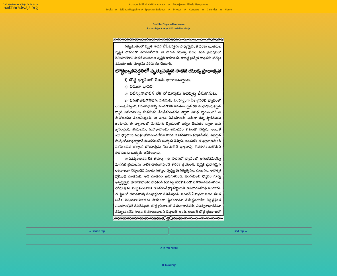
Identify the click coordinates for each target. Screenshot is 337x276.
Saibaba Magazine (130, 9)
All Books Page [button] (169, 265)
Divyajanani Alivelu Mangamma (190, 4)
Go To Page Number (169, 248)
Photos (177, 9)
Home (228, 9)
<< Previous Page (97, 231)
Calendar (212, 9)
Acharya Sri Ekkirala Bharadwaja (147, 4)
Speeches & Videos (155, 9)
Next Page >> (241, 231)
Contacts (194, 9)
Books (109, 9)
